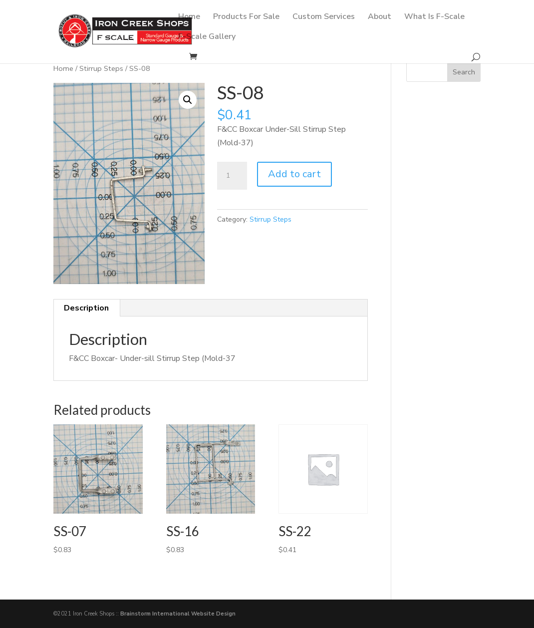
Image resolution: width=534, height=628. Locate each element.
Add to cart (294, 174)
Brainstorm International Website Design (178, 614)
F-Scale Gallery (207, 37)
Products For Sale (246, 17)
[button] (188, 100)
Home (189, 17)
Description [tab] (86, 308)
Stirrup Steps (101, 68)
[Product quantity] (232, 176)
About (379, 17)
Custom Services (323, 17)
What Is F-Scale (434, 17)
